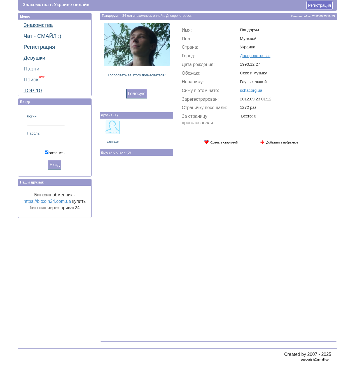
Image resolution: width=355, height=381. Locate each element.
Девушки (34, 58)
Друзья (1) (109, 115)
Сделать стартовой (221, 141)
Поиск (34, 79)
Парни (31, 69)
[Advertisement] (136, 250)
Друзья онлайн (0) (116, 152)
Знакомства (38, 25)
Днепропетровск (255, 55)
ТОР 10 (33, 90)
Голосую (137, 93)
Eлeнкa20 (113, 141)
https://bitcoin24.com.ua (47, 201)
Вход (55, 164)
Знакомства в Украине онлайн (56, 4)
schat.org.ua (251, 90)
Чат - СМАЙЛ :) (42, 36)
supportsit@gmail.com (316, 359)
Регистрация (319, 5)
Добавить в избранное (279, 141)
